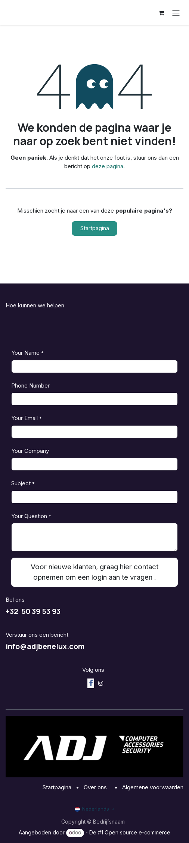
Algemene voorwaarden (152, 787)
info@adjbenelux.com (45, 646)
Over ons (96, 787)
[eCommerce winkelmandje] (161, 12)
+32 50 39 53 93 (33, 611)
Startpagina (94, 228)
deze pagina (107, 166)
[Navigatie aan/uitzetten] (175, 13)
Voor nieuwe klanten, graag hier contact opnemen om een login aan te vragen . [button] (94, 572)
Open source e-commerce (137, 832)
